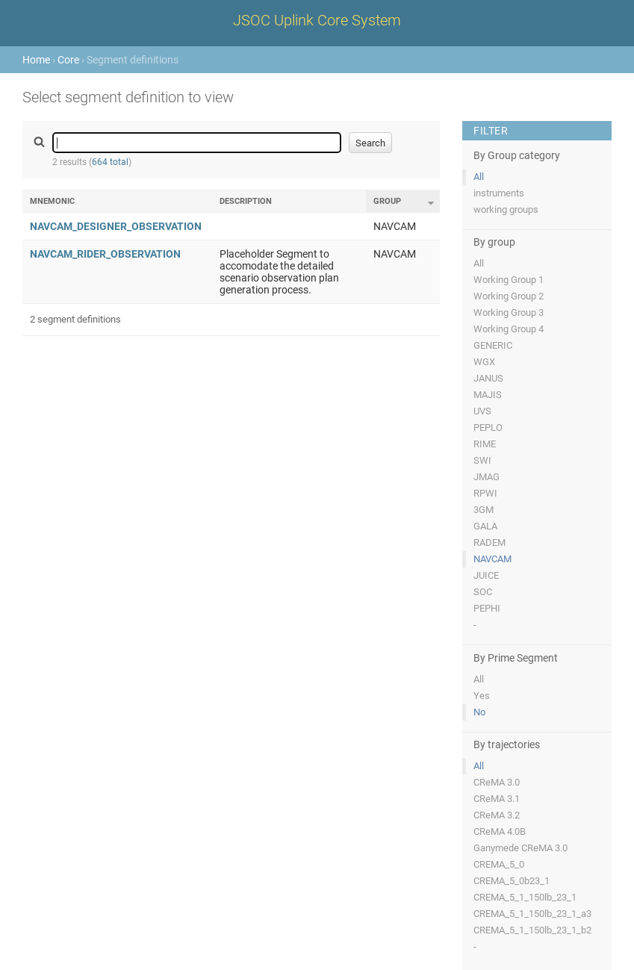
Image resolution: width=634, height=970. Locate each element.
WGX (484, 361)
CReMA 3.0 (496, 782)
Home (36, 60)
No (479, 712)
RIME (484, 444)
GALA (485, 526)
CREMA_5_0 (498, 864)
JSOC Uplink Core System (317, 20)
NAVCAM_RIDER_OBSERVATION (105, 254)
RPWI (485, 493)
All (478, 176)
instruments (498, 193)
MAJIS (487, 394)
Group (387, 201)
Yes (481, 695)
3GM (483, 509)
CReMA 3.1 (496, 798)
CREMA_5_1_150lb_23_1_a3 (532, 913)
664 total (110, 162)
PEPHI (486, 608)
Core (68, 60)
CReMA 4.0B (499, 831)
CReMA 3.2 (496, 815)
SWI (482, 460)
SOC (482, 591)
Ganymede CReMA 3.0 (520, 848)
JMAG (486, 476)
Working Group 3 (508, 312)
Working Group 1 (508, 279)
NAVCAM (492, 559)
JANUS (488, 378)
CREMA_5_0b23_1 (511, 880)
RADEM (489, 542)
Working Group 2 (508, 296)
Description (246, 201)
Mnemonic (52, 201)
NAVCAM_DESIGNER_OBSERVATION (116, 226)
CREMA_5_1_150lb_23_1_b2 (532, 930)
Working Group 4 (508, 329)
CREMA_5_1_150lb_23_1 (524, 897)
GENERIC (492, 345)
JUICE (486, 575)
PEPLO (488, 427)
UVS (482, 411)
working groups (505, 209)
